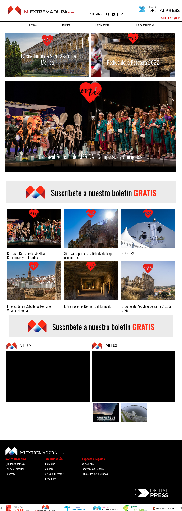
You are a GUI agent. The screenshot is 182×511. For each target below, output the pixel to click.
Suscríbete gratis (170, 17)
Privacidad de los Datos (95, 473)
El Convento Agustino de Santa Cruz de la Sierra (146, 308)
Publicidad (49, 463)
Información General (93, 468)
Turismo (32, 25)
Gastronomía (102, 25)
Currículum (50, 478)
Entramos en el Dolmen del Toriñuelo (87, 306)
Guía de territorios (144, 25)
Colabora (49, 468)
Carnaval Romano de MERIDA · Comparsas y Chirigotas (90, 156)
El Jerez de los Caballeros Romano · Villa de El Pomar (29, 308)
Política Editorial (14, 468)
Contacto (10, 473)
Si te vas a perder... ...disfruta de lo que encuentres (89, 255)
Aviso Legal (88, 463)
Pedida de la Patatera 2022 (133, 62)
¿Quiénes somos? (15, 463)
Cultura (66, 25)
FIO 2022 (127, 253)
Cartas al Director (54, 473)
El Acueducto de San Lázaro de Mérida (47, 59)
